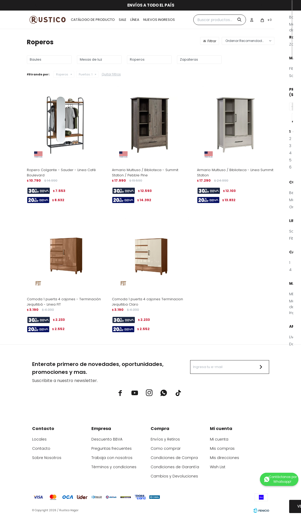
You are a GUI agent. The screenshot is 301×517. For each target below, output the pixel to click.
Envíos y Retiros (165, 439)
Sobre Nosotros (46, 457)
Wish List (217, 467)
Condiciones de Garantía (175, 467)
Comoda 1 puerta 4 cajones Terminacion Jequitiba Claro (147, 302)
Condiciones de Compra (174, 457)
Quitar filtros (111, 74)
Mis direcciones (224, 457)
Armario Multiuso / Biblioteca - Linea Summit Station (235, 172)
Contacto (41, 448)
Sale (122, 19)
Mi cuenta (219, 439)
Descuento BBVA (106, 439)
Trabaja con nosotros (111, 457)
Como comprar (166, 448)
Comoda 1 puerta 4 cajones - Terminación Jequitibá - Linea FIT (64, 302)
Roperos (62, 74)
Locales (39, 439)
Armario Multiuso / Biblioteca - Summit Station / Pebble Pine (145, 172)
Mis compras (222, 448)
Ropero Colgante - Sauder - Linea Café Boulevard (61, 172)
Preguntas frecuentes (111, 448)
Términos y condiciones (113, 467)
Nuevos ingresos (159, 19)
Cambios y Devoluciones (174, 476)
